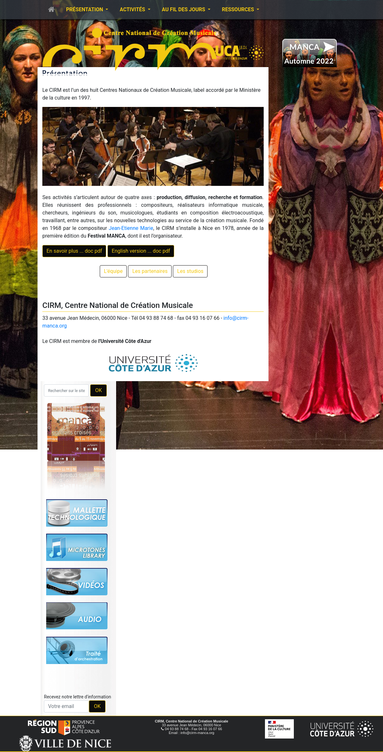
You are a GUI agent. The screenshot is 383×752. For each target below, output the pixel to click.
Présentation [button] (85, 9)
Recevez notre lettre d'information (77, 696)
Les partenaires (149, 271)
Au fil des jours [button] (184, 9)
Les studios (190, 271)
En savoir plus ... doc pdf (74, 251)
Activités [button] (133, 9)
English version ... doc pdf (141, 251)
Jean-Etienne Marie (131, 228)
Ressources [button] (238, 9)
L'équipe (113, 271)
